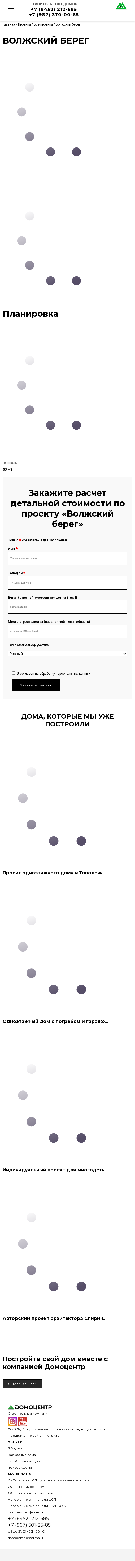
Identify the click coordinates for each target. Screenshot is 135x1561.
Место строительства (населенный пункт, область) (49, 622)
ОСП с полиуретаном (26, 1487)
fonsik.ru (53, 1436)
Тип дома (15, 645)
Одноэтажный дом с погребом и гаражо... (55, 1021)
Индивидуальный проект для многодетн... (55, 1169)
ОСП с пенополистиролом (31, 1493)
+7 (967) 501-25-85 (29, 1525)
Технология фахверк (25, 1512)
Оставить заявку (22, 1383)
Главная (9, 24)
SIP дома (15, 1448)
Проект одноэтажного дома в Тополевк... (54, 872)
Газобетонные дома (25, 1461)
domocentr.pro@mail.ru (27, 1538)
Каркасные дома (22, 1455)
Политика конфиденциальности (78, 1429)
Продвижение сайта (25, 1436)
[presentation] (52, 657)
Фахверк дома (20, 1467)
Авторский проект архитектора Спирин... (54, 1318)
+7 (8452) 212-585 (54, 9)
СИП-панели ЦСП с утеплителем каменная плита (49, 1480)
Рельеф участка (36, 645)
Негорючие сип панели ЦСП (32, 1499)
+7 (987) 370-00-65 (54, 14)
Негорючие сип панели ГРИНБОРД (37, 1506)
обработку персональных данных (65, 674)
